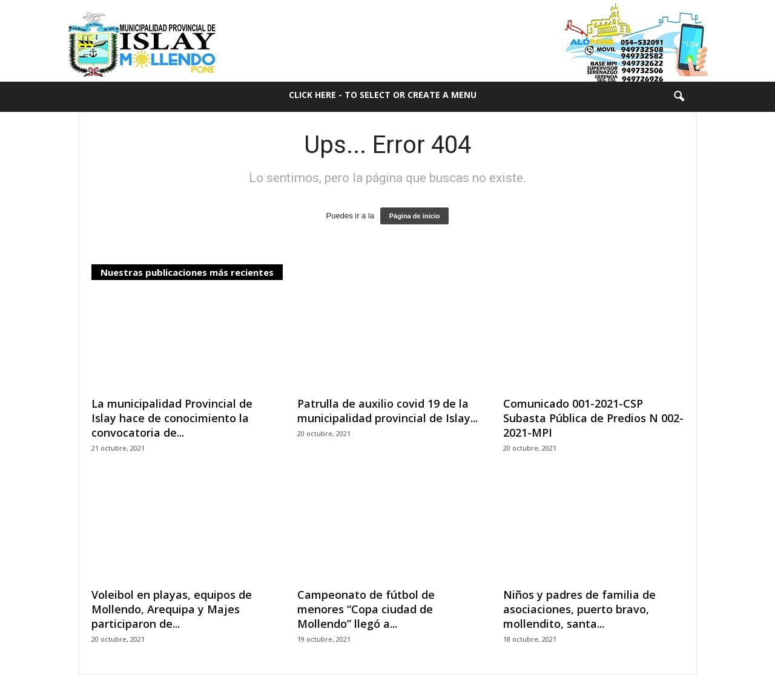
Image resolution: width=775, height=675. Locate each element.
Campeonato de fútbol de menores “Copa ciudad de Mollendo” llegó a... (366, 609)
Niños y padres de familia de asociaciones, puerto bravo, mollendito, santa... (579, 609)
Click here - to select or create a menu (383, 94)
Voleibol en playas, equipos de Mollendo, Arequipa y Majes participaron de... (171, 609)
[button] (678, 96)
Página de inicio (414, 216)
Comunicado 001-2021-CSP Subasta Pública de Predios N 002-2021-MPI (593, 418)
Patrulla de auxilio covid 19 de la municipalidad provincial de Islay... (387, 410)
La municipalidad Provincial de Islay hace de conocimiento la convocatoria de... (171, 418)
